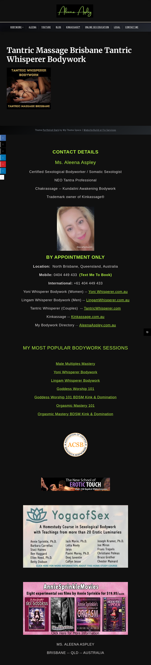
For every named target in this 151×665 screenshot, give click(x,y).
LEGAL (117, 27)
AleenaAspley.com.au (97, 325)
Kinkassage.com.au (87, 317)
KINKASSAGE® (73, 27)
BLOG (58, 27)
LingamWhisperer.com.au (108, 300)
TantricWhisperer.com (102, 308)
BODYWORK (16, 27)
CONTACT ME (131, 27)
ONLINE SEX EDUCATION (97, 27)
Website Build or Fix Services (100, 130)
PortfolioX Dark (51, 130)
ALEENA (32, 27)
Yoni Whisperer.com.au (108, 292)
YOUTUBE (46, 27)
